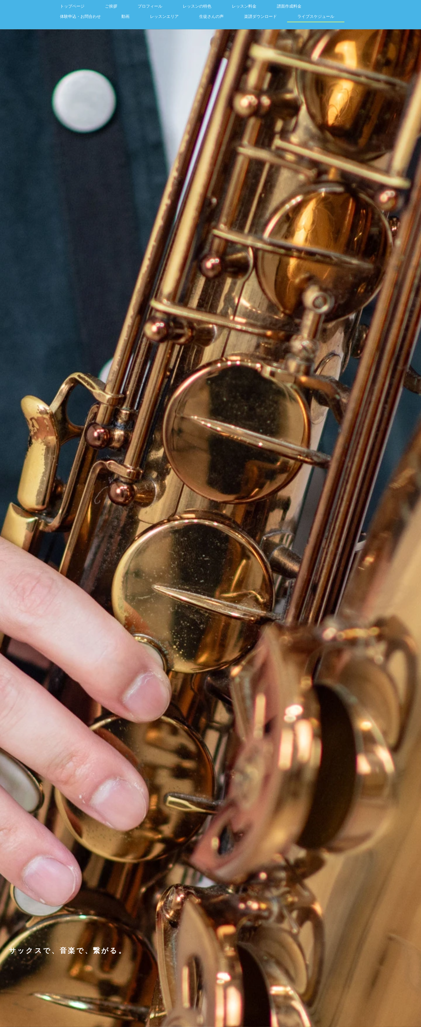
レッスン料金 (244, 6)
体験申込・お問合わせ (80, 16)
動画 (125, 16)
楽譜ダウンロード (260, 16)
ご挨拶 (111, 6)
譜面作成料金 (289, 6)
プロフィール (150, 6)
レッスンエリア (164, 16)
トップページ (72, 6)
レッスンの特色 (197, 6)
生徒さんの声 (211, 16)
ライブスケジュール (315, 16)
